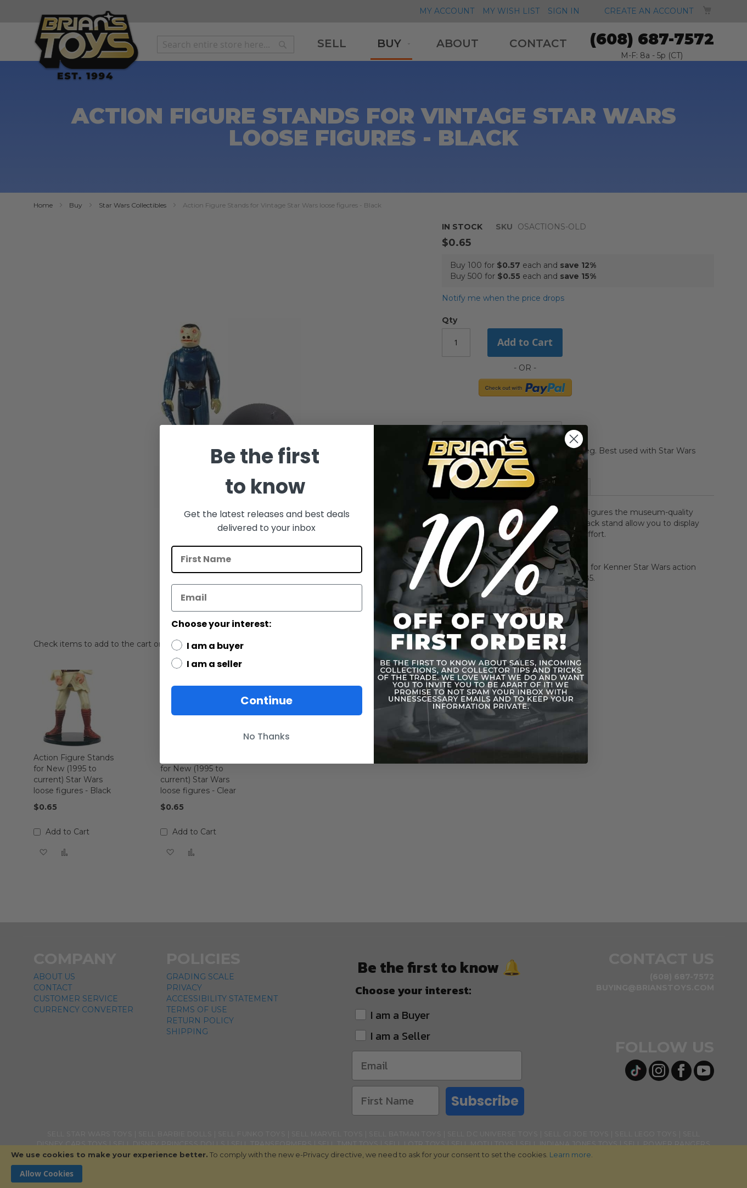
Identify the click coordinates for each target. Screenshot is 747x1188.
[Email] (266, 598)
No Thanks (266, 736)
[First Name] (266, 559)
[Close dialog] (573, 439)
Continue (266, 700)
